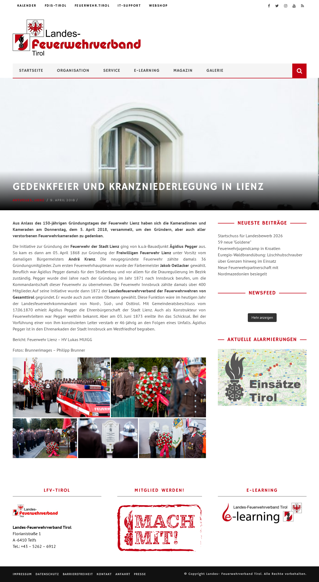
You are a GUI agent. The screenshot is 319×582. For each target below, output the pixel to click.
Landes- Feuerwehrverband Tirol (234, 574)
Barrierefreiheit (78, 574)
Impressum (22, 574)
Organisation (73, 70)
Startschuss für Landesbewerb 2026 (250, 235)
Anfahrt (122, 574)
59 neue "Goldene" (234, 242)
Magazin (183, 70)
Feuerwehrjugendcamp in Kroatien (249, 248)
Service (111, 70)
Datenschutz (47, 574)
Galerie (214, 70)
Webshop (158, 5)
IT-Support (129, 5)
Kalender (27, 5)
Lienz (39, 200)
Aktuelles (22, 200)
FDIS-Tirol (55, 5)
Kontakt (104, 574)
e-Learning (147, 70)
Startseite (31, 70)
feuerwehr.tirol (92, 5)
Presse (140, 574)
